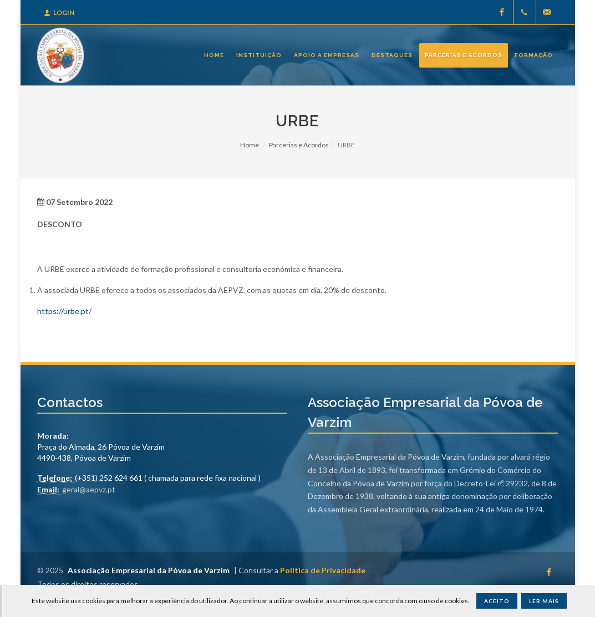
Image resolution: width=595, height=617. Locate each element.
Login (59, 12)
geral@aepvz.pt (88, 489)
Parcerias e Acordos (299, 145)
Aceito (497, 601)
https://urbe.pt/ (64, 311)
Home (249, 145)
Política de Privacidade (322, 570)
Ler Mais (544, 601)
